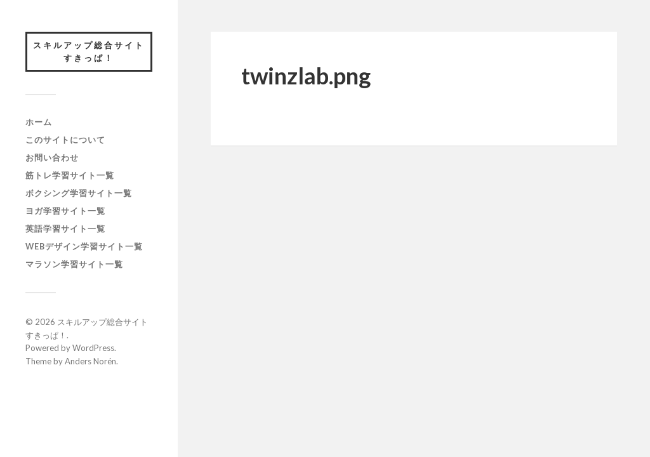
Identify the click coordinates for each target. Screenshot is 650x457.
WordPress (93, 348)
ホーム (38, 122)
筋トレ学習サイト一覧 (69, 175)
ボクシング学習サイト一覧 (78, 193)
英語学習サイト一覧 (65, 228)
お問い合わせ (52, 157)
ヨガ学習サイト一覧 (65, 211)
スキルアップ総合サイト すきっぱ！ (92, 51)
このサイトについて (65, 140)
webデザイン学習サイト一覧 (84, 246)
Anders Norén (90, 361)
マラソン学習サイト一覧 (74, 264)
